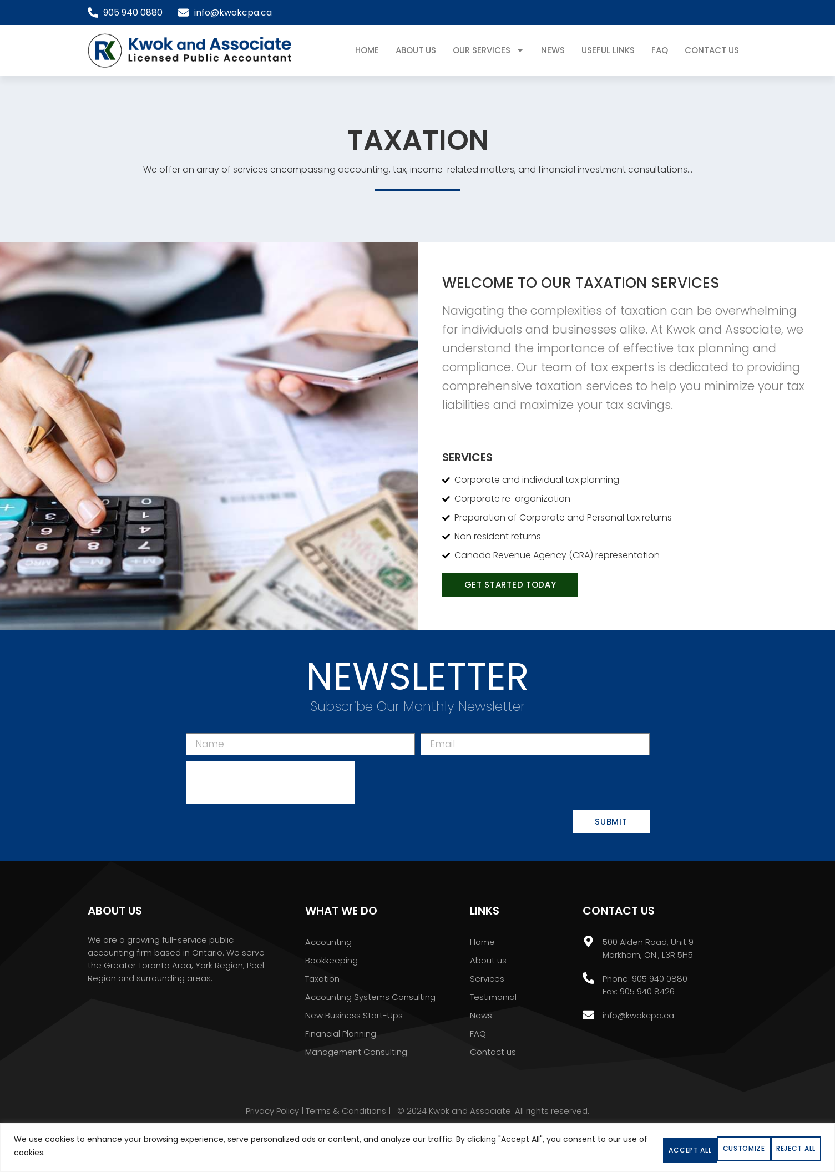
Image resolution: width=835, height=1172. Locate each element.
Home (367, 50)
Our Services (488, 50)
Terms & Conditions (346, 1113)
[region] (417, 1148)
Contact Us (712, 50)
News (553, 50)
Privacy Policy (272, 1113)
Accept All (773, 1147)
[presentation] (270, 785)
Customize (575, 1147)
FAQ (659, 50)
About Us (416, 50)
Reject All (674, 1147)
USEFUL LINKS (608, 50)
